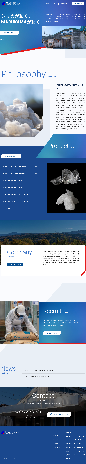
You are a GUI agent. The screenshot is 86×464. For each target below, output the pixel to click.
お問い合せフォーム (59, 414)
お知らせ (47, 3)
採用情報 (55, 443)
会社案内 (54, 3)
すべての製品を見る (11, 156)
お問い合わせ (56, 447)
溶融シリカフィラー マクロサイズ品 (75, 451)
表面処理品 (68, 458)
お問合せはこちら (9, 33)
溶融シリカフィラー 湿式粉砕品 (74, 443)
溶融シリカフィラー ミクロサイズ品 (75, 455)
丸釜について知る (15, 264)
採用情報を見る (52, 333)
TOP (34, 3)
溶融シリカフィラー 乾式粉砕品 (74, 447)
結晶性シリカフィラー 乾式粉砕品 (75, 440)
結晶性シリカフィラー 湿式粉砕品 (75, 436)
